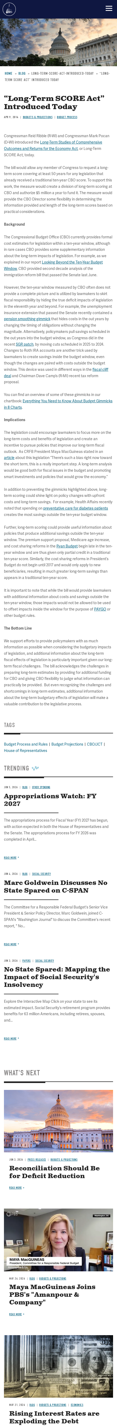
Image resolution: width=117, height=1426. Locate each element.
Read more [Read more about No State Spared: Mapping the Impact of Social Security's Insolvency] (10, 1038)
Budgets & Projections (64, 1159)
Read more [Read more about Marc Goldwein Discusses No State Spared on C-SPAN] (10, 944)
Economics (77, 1405)
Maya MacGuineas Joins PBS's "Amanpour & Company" (52, 1295)
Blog (32, 1278)
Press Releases (37, 1159)
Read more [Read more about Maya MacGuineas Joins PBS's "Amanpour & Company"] (15, 1314)
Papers (26, 960)
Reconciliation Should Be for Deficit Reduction (54, 1172)
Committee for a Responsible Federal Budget (9, 9)
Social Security (44, 960)
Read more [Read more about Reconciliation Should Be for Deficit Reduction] (15, 1187)
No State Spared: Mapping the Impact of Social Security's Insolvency (57, 977)
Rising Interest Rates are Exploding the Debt (54, 1418)
